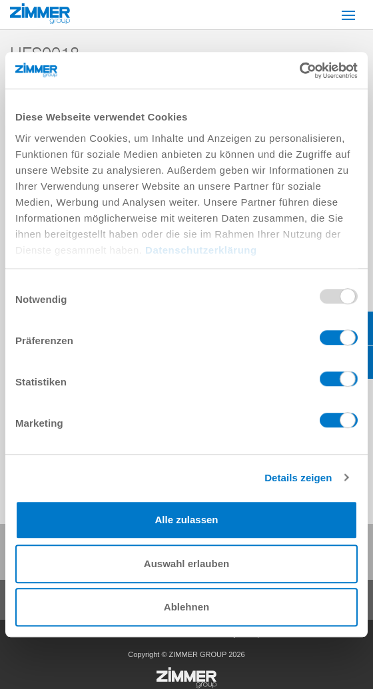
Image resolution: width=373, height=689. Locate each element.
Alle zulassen (186, 519)
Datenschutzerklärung (201, 250)
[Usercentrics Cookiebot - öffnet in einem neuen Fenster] (299, 70)
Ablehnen (186, 606)
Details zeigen (298, 477)
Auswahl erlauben (186, 563)
